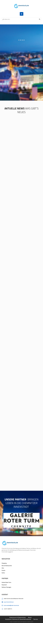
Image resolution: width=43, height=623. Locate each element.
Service (35, 618)
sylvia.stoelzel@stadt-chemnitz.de (11, 605)
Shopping (4, 562)
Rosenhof (4, 584)
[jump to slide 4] (24, 40)
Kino (3, 567)
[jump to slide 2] (20, 40)
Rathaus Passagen (6, 586)
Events (3, 570)
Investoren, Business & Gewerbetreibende (18, 618)
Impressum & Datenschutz (17, 617)
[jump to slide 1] (19, 40)
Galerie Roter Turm (6, 582)
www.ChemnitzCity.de (8, 601)
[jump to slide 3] (22, 40)
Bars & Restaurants (7, 565)
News (30, 617)
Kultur (3, 572)
